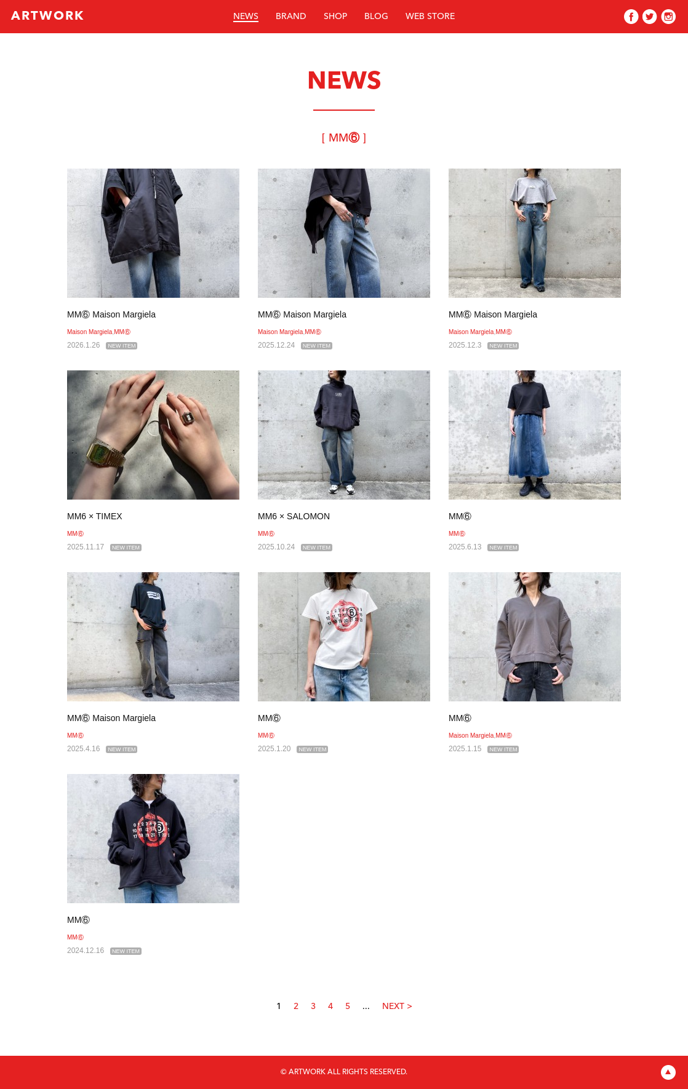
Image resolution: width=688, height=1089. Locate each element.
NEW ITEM (121, 346)
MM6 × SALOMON (294, 516)
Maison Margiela (89, 332)
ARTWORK (47, 16)
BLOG (376, 16)
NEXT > (397, 1006)
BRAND (291, 16)
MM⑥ (122, 332)
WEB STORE (430, 16)
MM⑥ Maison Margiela (111, 314)
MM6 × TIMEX (94, 516)
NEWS (245, 16)
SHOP (335, 16)
